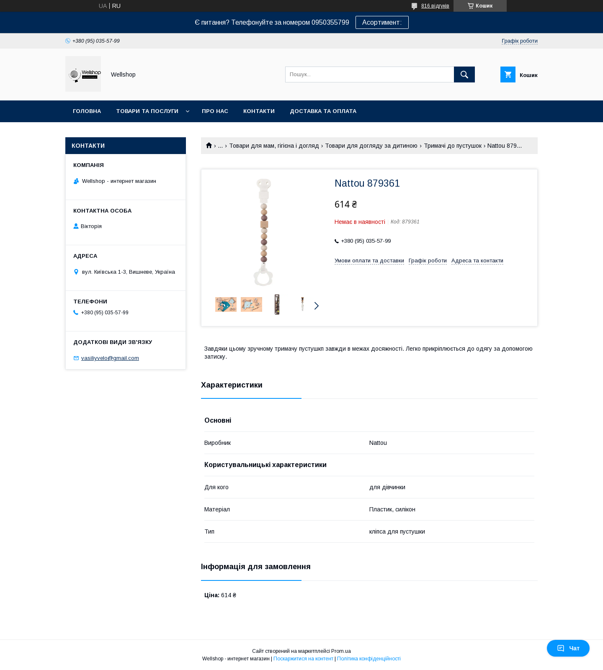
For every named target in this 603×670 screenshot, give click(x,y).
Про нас (215, 111)
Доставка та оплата (323, 111)
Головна (87, 111)
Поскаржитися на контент (303, 659)
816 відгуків (435, 6)
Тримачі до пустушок (453, 145)
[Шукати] (464, 74)
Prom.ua (341, 651)
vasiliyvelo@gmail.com (110, 358)
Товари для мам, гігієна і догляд (274, 145)
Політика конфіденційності (369, 659)
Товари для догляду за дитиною (371, 145)
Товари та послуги (147, 111)
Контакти (259, 111)
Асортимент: (382, 22)
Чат (568, 648)
